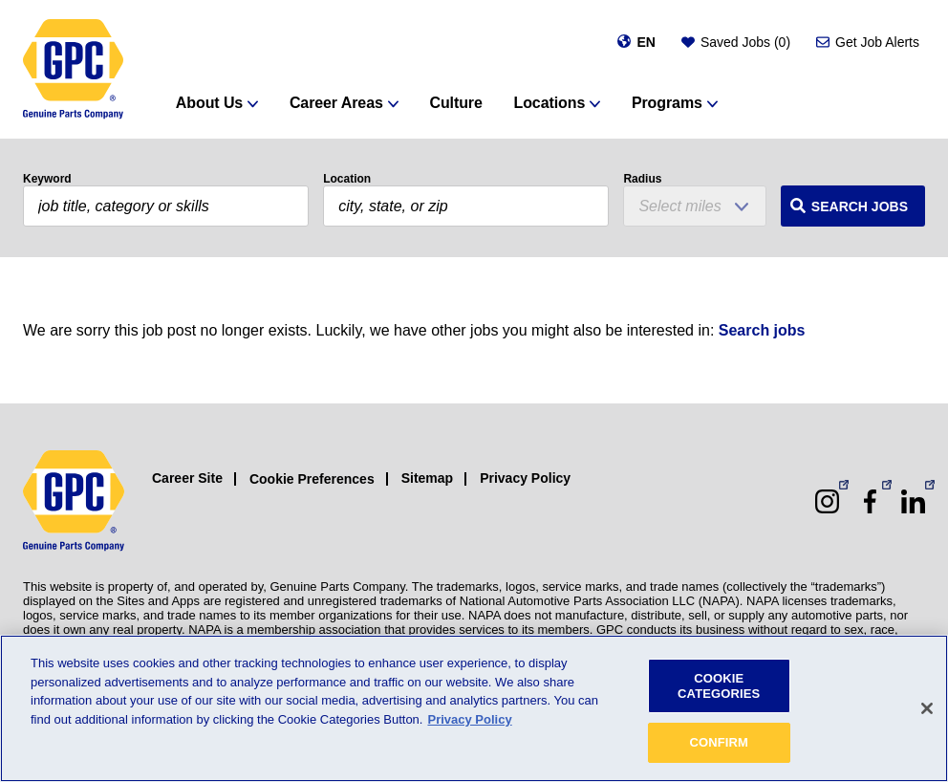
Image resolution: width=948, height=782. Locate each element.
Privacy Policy (525, 478)
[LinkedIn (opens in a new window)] (913, 501)
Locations (550, 103)
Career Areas (336, 103)
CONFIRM (718, 742)
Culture (455, 103)
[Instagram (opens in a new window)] (827, 501)
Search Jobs (859, 206)
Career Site (187, 478)
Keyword (47, 178)
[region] (474, 708)
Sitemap (427, 478)
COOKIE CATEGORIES (719, 686)
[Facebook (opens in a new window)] (870, 501)
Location (347, 178)
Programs (667, 103)
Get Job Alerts (877, 42)
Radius (642, 178)
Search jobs (762, 330)
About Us (209, 103)
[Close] (927, 708)
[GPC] (73, 69)
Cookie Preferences (312, 479)
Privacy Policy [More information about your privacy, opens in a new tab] (469, 719)
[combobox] (466, 206)
